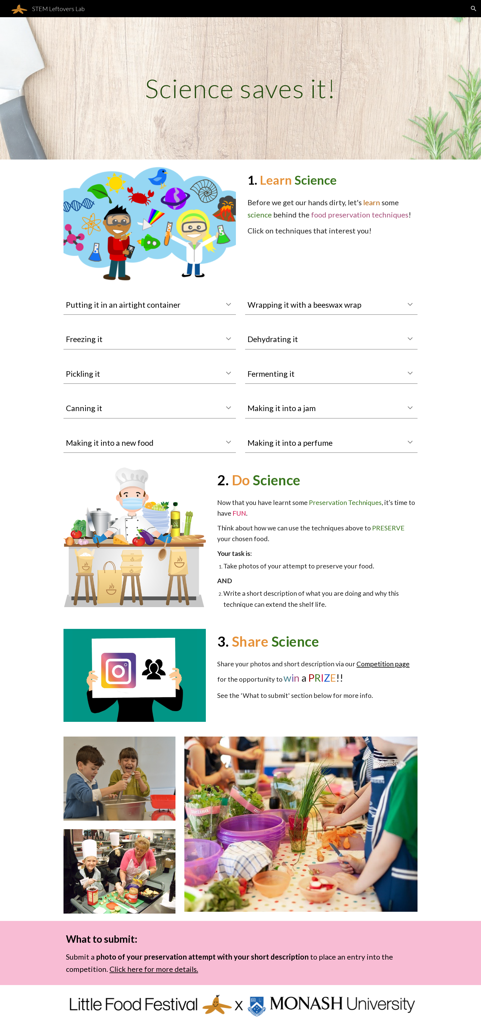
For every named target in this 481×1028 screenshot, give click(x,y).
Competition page (383, 664)
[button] (473, 8)
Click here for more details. (154, 968)
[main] (240, 88)
